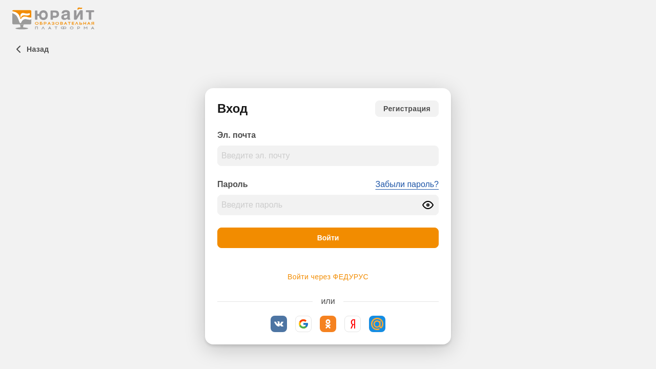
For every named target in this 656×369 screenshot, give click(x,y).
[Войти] (328, 238)
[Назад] (30, 49)
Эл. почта (236, 135)
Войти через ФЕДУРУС (328, 277)
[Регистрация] (407, 108)
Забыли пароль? (407, 184)
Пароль (232, 184)
